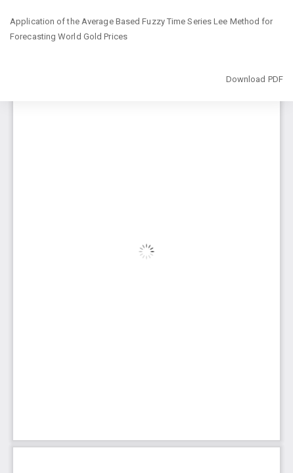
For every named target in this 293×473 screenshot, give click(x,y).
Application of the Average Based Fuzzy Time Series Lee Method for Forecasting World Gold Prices (141, 29)
